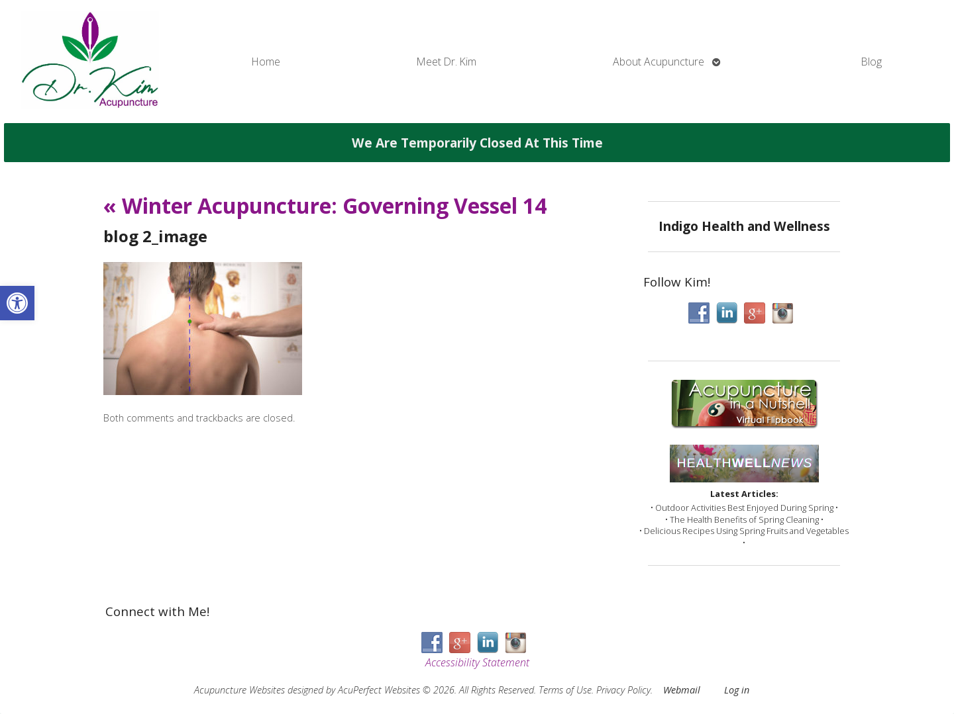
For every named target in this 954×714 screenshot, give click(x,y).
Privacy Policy (623, 690)
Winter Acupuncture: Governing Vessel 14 (325, 205)
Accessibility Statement (477, 662)
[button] (17, 303)
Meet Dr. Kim (446, 61)
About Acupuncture (658, 61)
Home (266, 61)
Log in (736, 690)
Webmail (681, 690)
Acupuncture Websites (239, 690)
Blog (871, 61)
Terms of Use (565, 690)
